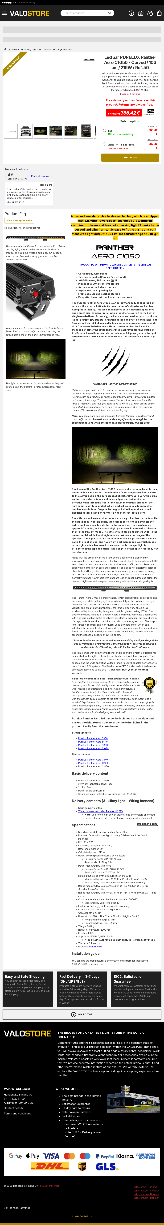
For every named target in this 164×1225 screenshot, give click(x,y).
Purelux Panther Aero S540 (93, 741)
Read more (46, 184)
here (102, 964)
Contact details (13, 1108)
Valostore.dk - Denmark (147, 1197)
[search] (110, 13)
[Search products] (85, 13)
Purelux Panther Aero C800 (93, 763)
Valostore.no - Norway (146, 1194)
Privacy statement (50, 1185)
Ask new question (19, 220)
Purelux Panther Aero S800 (93, 745)
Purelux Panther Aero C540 (93, 759)
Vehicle (15, 49)
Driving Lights (31, 49)
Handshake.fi (96, 946)
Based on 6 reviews (130, 94)
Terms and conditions (17, 1113)
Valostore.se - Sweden (146, 1190)
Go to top (82, 1015)
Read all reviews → (41, 176)
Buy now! (130, 157)
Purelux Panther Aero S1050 (93, 748)
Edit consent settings (17, 1207)
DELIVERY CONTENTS (122, 264)
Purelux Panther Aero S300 (93, 738)
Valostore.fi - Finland (145, 1186)
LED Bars (47, 49)
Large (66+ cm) (64, 49)
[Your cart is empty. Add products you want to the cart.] (159, 13)
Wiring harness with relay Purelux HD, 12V (100, 811)
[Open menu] (4, 13)
